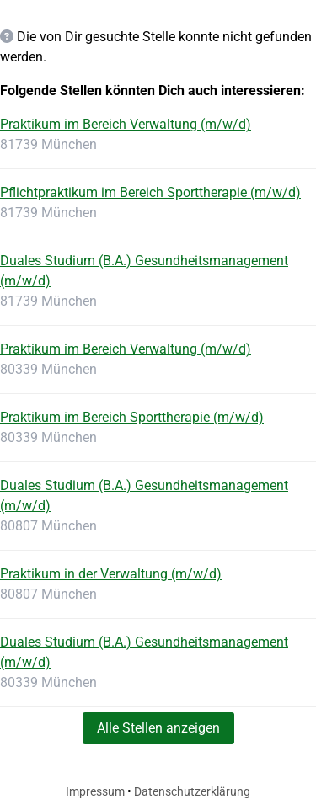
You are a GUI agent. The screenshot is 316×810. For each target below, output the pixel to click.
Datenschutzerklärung (192, 791)
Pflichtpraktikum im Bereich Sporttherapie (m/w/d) (150, 192)
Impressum (95, 791)
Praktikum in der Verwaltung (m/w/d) (111, 574)
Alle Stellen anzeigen (158, 728)
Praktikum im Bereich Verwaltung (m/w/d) (125, 124)
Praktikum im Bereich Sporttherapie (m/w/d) (132, 417)
